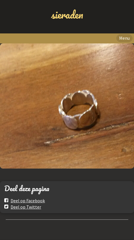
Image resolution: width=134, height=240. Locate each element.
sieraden (67, 14)
